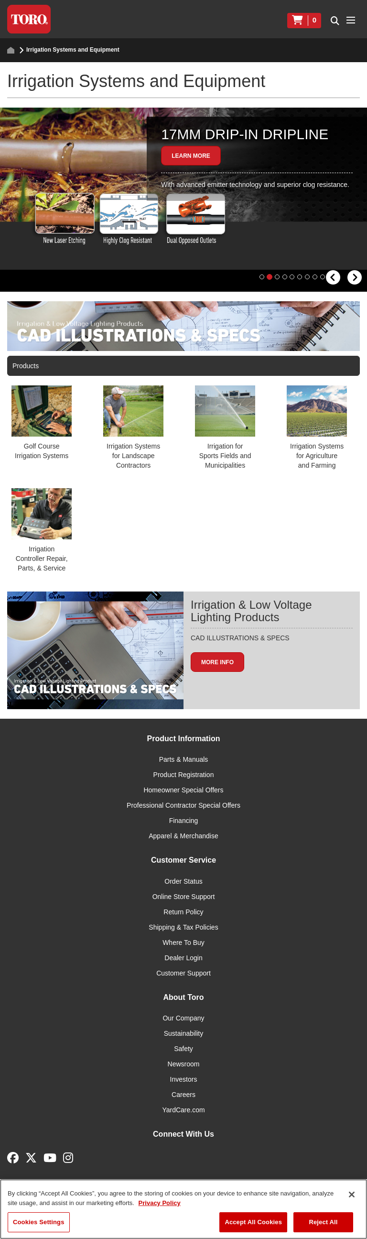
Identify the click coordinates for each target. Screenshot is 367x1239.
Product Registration (183, 788)
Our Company (183, 1031)
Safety (183, 1062)
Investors (183, 1092)
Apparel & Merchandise (183, 849)
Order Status (183, 895)
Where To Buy (183, 956)
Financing (183, 834)
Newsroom (184, 1077)
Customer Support (183, 986)
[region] (183, 1209)
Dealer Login (183, 971)
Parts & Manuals (183, 773)
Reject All (323, 1222)
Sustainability (184, 1047)
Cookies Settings (39, 1222)
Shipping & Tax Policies (183, 940)
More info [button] (217, 675)
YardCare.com (183, 1123)
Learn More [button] (191, 156)
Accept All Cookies (253, 1222)
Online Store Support (183, 910)
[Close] (351, 1194)
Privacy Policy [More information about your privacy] (160, 1202)
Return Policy (183, 925)
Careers (183, 1108)
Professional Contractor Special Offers (183, 818)
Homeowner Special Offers (183, 803)
